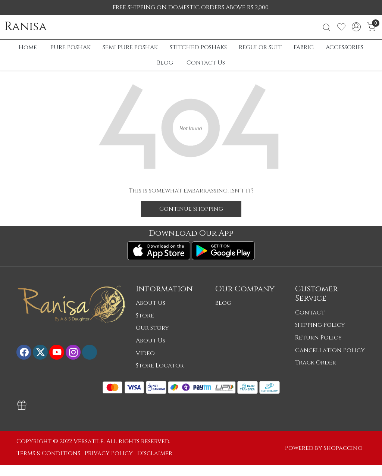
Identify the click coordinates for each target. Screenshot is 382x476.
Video (145, 353)
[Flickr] (89, 352)
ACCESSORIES (344, 47)
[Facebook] (23, 352)
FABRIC (304, 47)
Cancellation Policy (330, 350)
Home (28, 47)
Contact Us (206, 63)
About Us (150, 303)
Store (145, 315)
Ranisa (25, 27)
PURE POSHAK (70, 47)
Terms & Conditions (48, 453)
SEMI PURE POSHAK (130, 47)
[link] (326, 27)
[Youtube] (56, 352)
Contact (310, 313)
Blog (165, 63)
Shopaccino (343, 448)
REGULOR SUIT (260, 47)
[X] (40, 352)
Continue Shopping (191, 209)
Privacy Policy (109, 453)
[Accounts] (356, 26)
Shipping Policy (320, 325)
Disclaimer (154, 453)
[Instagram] (73, 352)
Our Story (152, 328)
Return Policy (318, 337)
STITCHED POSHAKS (198, 47)
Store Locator (160, 365)
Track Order (315, 362)
